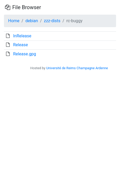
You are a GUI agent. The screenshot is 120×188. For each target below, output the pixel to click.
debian (31, 20)
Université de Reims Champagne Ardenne (77, 68)
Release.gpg (24, 53)
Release (20, 44)
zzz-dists (52, 20)
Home (13, 20)
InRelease (22, 35)
